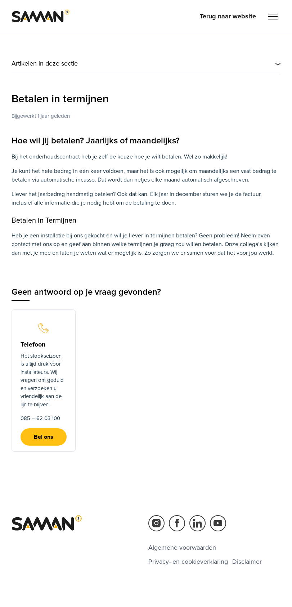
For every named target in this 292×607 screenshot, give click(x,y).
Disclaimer (247, 562)
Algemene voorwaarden (182, 548)
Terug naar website (228, 16)
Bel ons (43, 437)
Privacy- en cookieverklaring (188, 562)
